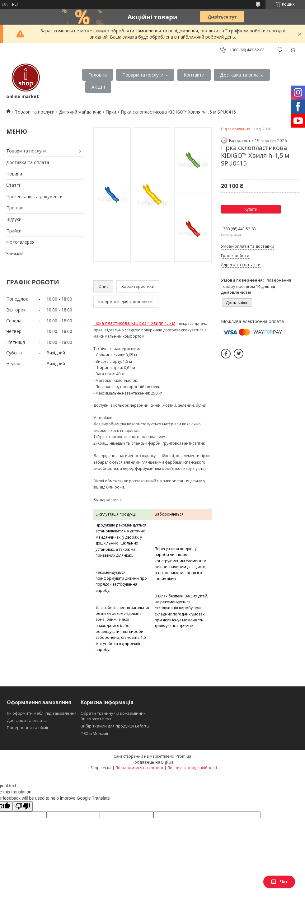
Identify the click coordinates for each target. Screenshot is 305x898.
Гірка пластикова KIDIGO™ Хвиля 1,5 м (134, 323)
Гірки (111, 112)
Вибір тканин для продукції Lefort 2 (115, 726)
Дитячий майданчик (80, 112)
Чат (279, 882)
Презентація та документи (34, 196)
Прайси (13, 231)
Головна (97, 75)
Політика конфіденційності (192, 767)
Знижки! (14, 253)
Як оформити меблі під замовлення (42, 713)
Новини (14, 174)
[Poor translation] (23, 806)
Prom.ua (183, 756)
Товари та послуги (142, 75)
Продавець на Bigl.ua (153, 762)
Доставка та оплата (242, 75)
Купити (250, 209)
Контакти (194, 75)
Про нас (14, 208)
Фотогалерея (20, 242)
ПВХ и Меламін (95, 733)
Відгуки (13, 219)
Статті (13, 185)
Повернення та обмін (28, 727)
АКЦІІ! (98, 87)
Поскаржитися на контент (139, 767)
